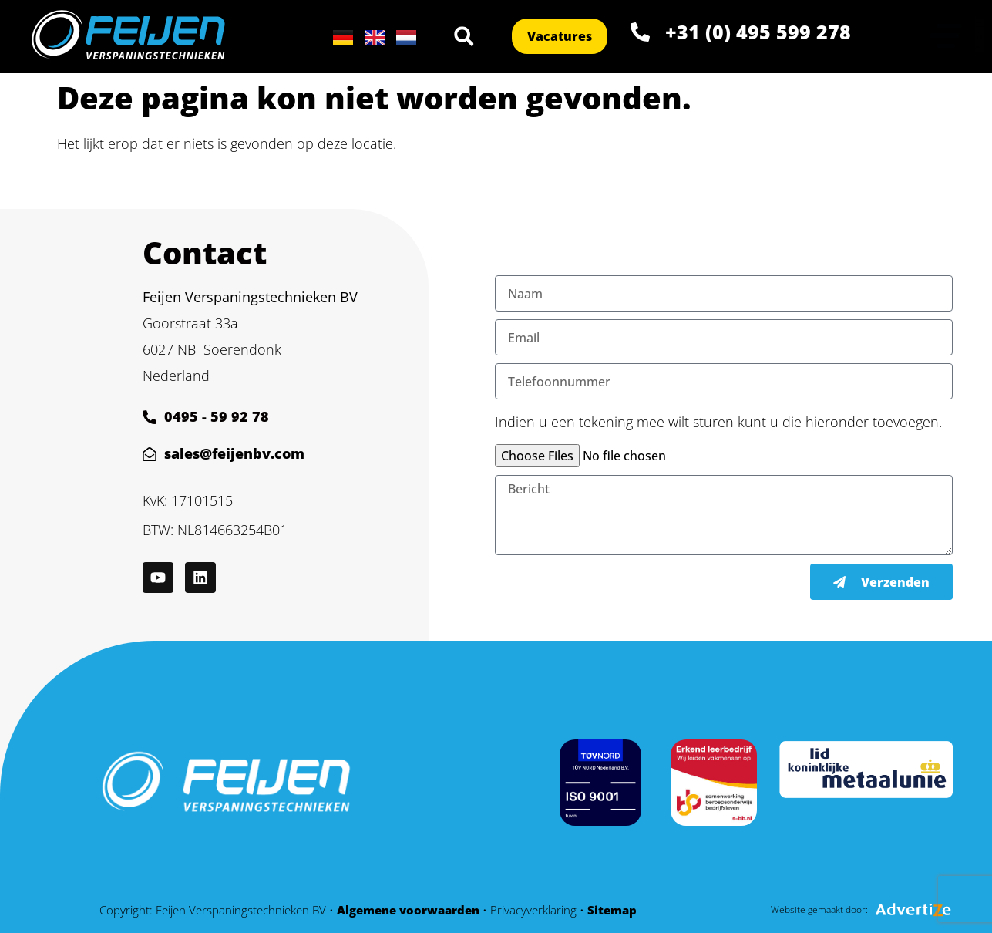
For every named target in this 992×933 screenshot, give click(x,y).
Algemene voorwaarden (408, 910)
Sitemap (612, 910)
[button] (464, 36)
